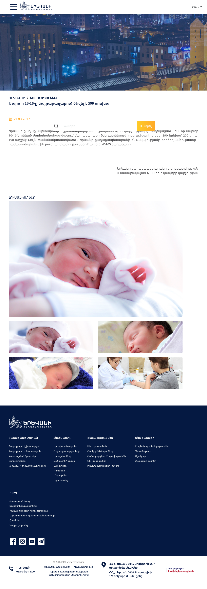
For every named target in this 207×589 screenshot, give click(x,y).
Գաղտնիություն (83, 566)
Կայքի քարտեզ (19, 525)
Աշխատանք (61, 480)
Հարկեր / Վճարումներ (100, 451)
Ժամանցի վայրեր (145, 461)
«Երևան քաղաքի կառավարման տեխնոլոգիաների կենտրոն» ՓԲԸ (69, 573)
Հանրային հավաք (64, 461)
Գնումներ (59, 470)
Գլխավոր (17, 98)
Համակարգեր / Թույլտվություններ (107, 456)
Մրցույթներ (60, 475)
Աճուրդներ (60, 465)
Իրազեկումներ (62, 456)
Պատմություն (143, 451)
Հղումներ (15, 520)
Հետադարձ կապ (20, 501)
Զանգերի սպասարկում (23, 506)
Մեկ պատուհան (97, 446)
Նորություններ (44, 98)
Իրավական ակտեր (65, 446)
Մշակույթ (140, 456)
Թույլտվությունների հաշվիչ (103, 465)
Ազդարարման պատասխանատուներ (32, 515)
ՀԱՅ (196, 7)
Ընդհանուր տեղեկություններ (152, 446)
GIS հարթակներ (96, 461)
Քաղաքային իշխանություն (24, 446)
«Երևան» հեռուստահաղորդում (27, 465)
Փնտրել (146, 126)
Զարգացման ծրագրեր (22, 456)
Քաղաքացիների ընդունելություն (29, 510)
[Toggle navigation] (14, 6)
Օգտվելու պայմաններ (57, 566)
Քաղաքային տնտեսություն (25, 451)
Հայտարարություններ (66, 451)
